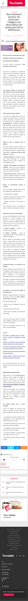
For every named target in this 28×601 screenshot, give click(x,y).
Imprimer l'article (7, 454)
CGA (2, 561)
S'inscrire (7, 595)
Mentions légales (5, 569)
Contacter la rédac (14, 457)
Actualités (15, 6)
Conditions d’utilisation (7, 564)
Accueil (2, 6)
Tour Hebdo (8, 6)
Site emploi (4, 566)
